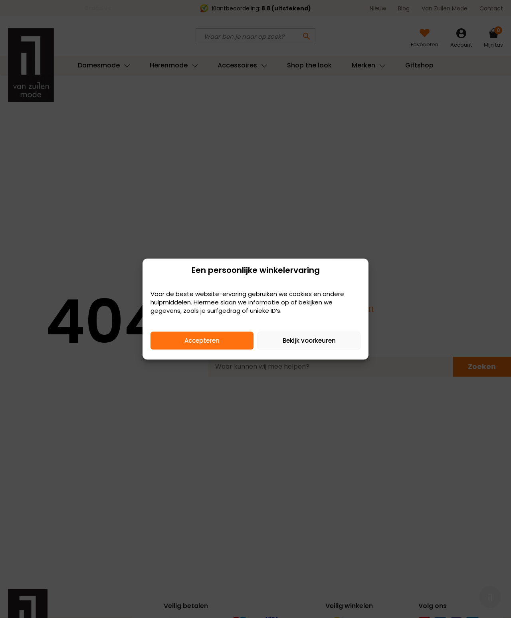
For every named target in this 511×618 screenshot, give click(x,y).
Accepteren (202, 340)
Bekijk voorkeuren (309, 340)
